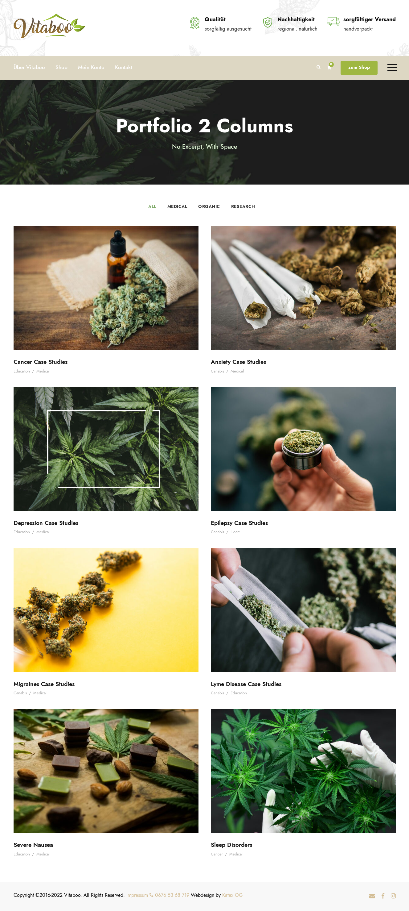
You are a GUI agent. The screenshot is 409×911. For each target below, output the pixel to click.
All (152, 207)
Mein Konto (91, 67)
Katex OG (232, 895)
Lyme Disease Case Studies (246, 684)
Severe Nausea (33, 845)
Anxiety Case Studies (238, 362)
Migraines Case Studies (44, 684)
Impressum (137, 895)
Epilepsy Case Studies (239, 523)
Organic (209, 207)
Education (22, 371)
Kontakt (123, 67)
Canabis (217, 371)
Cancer (217, 854)
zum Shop (359, 67)
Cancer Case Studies (40, 362)
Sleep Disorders (231, 845)
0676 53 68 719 (169, 895)
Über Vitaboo (29, 67)
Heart (235, 532)
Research (243, 207)
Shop (61, 67)
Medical (177, 207)
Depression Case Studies (46, 523)
